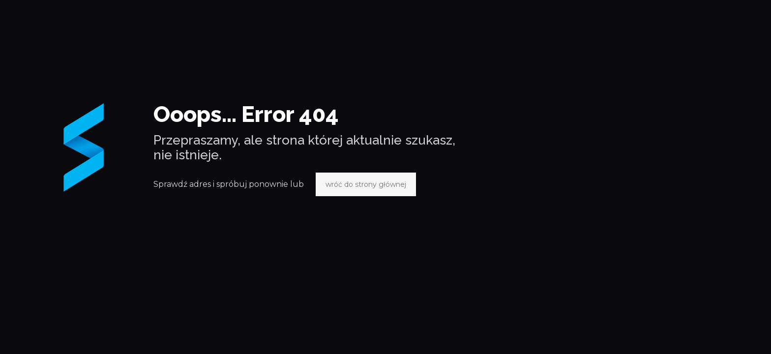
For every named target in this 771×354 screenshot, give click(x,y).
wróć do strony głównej (366, 184)
